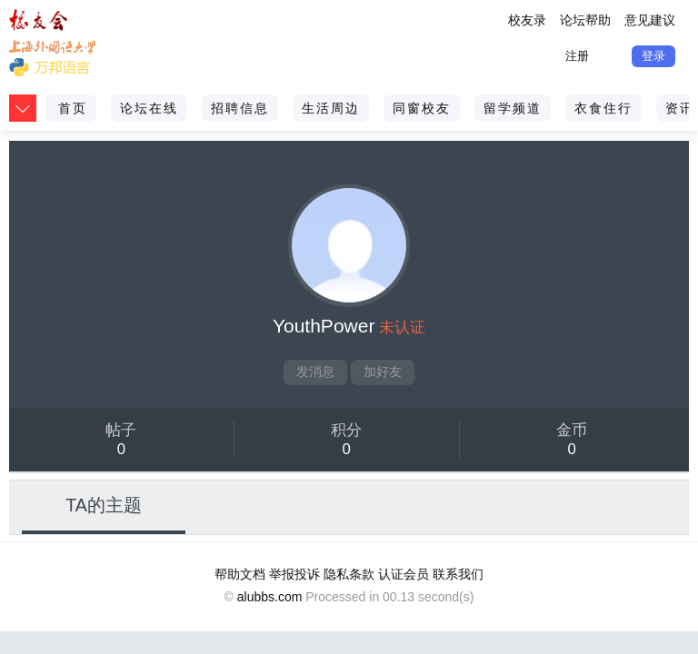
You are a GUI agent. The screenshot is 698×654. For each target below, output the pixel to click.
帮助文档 (239, 574)
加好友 (383, 371)
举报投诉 (294, 574)
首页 (72, 108)
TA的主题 (103, 505)
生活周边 (331, 108)
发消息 (315, 371)
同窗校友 (422, 108)
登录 (653, 56)
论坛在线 (149, 108)
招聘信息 (240, 108)
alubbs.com (270, 597)
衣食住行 (603, 108)
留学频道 (513, 108)
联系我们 (458, 574)
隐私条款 (349, 574)
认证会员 (403, 574)
